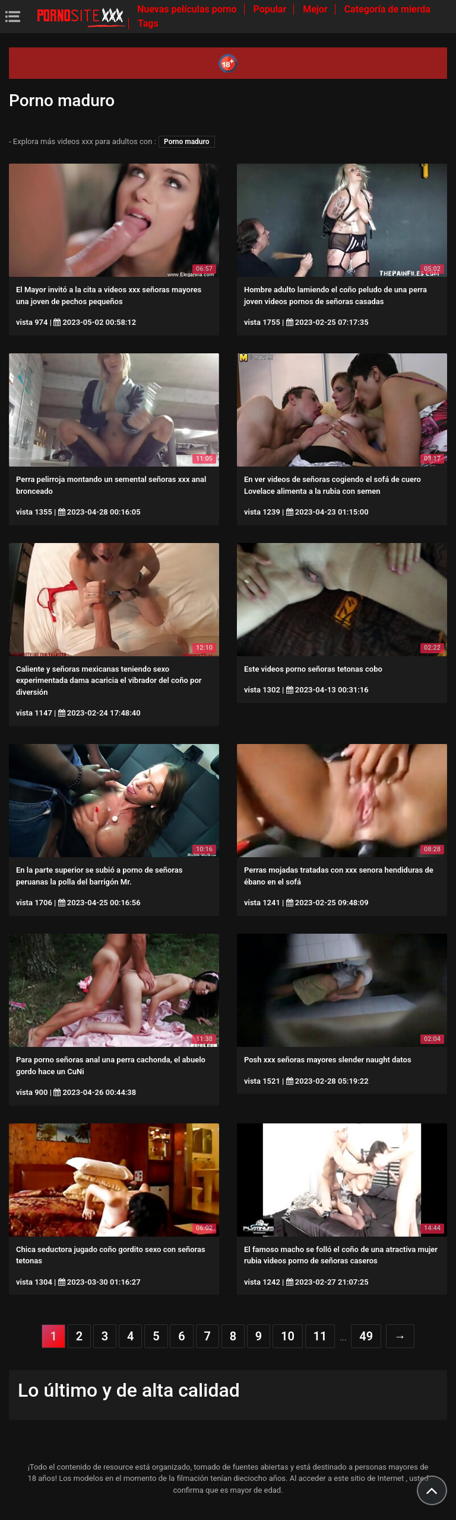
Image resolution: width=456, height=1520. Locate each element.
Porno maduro (186, 142)
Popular (271, 9)
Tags (148, 23)
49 (366, 1336)
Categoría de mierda (387, 9)
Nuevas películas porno (188, 9)
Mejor (316, 9)
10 (287, 1336)
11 (320, 1336)
